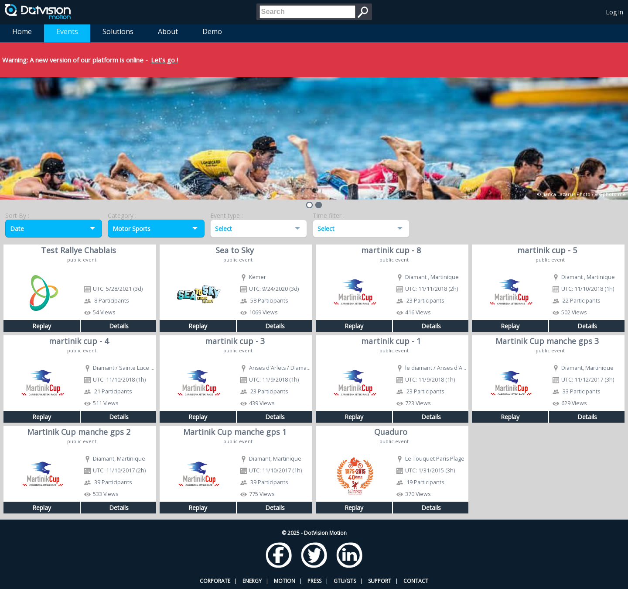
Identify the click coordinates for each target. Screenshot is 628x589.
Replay (41, 326)
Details (119, 326)
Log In (614, 12)
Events (67, 31)
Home (22, 31)
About (168, 31)
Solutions (117, 31)
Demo (212, 31)
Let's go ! (164, 59)
